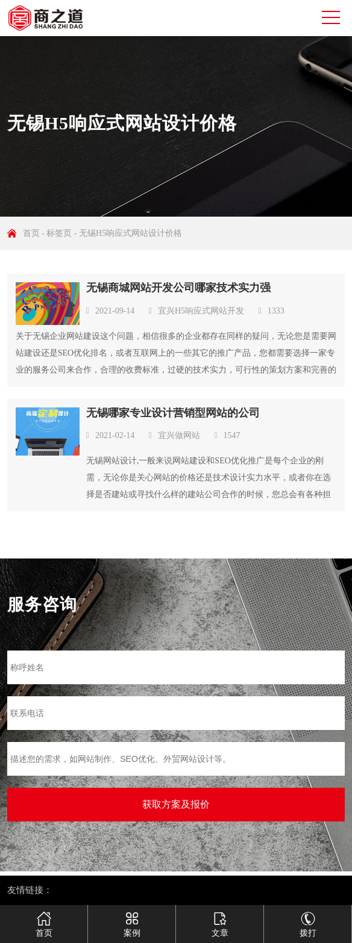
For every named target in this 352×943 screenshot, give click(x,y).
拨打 (307, 919)
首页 (31, 233)
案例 (131, 919)
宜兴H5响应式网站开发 (201, 310)
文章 (219, 919)
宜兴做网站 (179, 435)
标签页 (59, 233)
